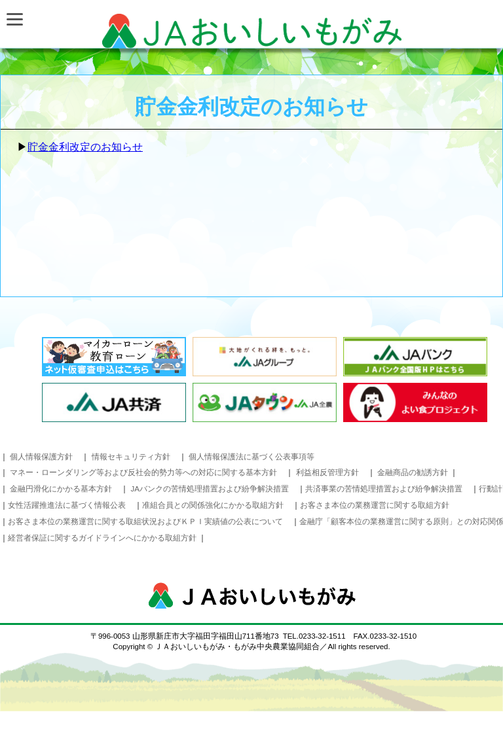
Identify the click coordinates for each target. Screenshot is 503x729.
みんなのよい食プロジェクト (415, 402)
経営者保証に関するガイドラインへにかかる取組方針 (103, 538)
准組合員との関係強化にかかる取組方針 (213, 505)
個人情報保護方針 (41, 457)
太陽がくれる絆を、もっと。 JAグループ (265, 356)
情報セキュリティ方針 (131, 457)
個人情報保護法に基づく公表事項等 (251, 457)
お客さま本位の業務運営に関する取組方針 (374, 505)
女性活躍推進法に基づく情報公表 (67, 505)
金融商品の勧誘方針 (413, 472)
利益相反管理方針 (327, 472)
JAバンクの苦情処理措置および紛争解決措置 (210, 489)
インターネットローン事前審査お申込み (114, 356)
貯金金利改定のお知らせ (85, 146)
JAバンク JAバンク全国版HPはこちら (415, 356)
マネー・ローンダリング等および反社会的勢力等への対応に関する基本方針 (143, 472)
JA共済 (114, 402)
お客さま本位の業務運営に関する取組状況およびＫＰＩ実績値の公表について (145, 521)
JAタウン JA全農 (265, 402)
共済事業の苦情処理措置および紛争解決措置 (383, 489)
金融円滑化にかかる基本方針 (61, 489)
